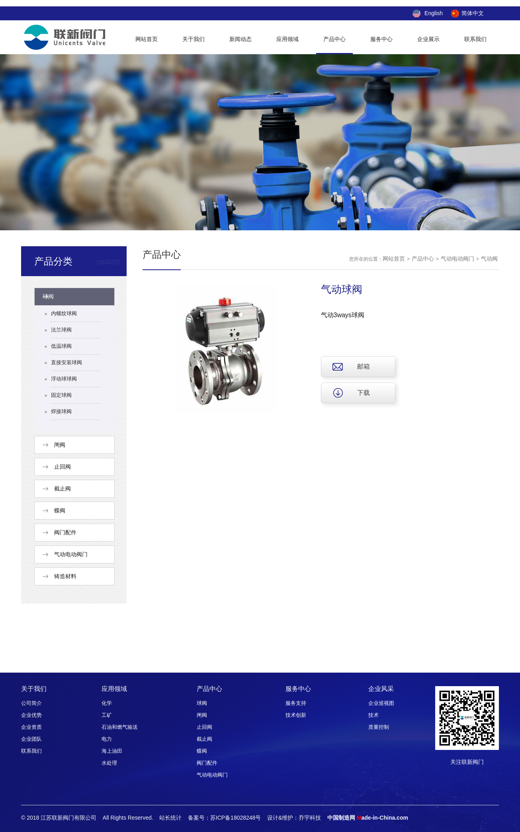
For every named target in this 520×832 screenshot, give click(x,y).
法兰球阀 (61, 330)
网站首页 (146, 39)
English (433, 13)
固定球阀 (61, 395)
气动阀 (489, 258)
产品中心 (334, 39)
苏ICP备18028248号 (235, 817)
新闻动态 (240, 39)
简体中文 (472, 13)
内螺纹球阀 (64, 313)
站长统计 (170, 817)
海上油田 (112, 751)
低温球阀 (61, 346)
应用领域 (287, 39)
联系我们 (475, 39)
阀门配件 (207, 763)
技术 (373, 715)
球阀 (202, 703)
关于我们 (193, 39)
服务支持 (295, 703)
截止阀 (204, 739)
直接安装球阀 (66, 362)
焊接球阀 (61, 411)
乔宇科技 (310, 817)
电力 (107, 739)
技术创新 (295, 715)
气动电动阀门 (457, 258)
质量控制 (378, 727)
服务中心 (381, 39)
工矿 (107, 715)
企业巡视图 (381, 703)
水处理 (109, 763)
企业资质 (31, 727)
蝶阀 (202, 751)
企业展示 (428, 39)
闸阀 (202, 715)
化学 (107, 703)
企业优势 (31, 715)
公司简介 (31, 703)
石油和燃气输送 (120, 727)
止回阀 (204, 727)
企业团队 (31, 739)
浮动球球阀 (64, 379)
